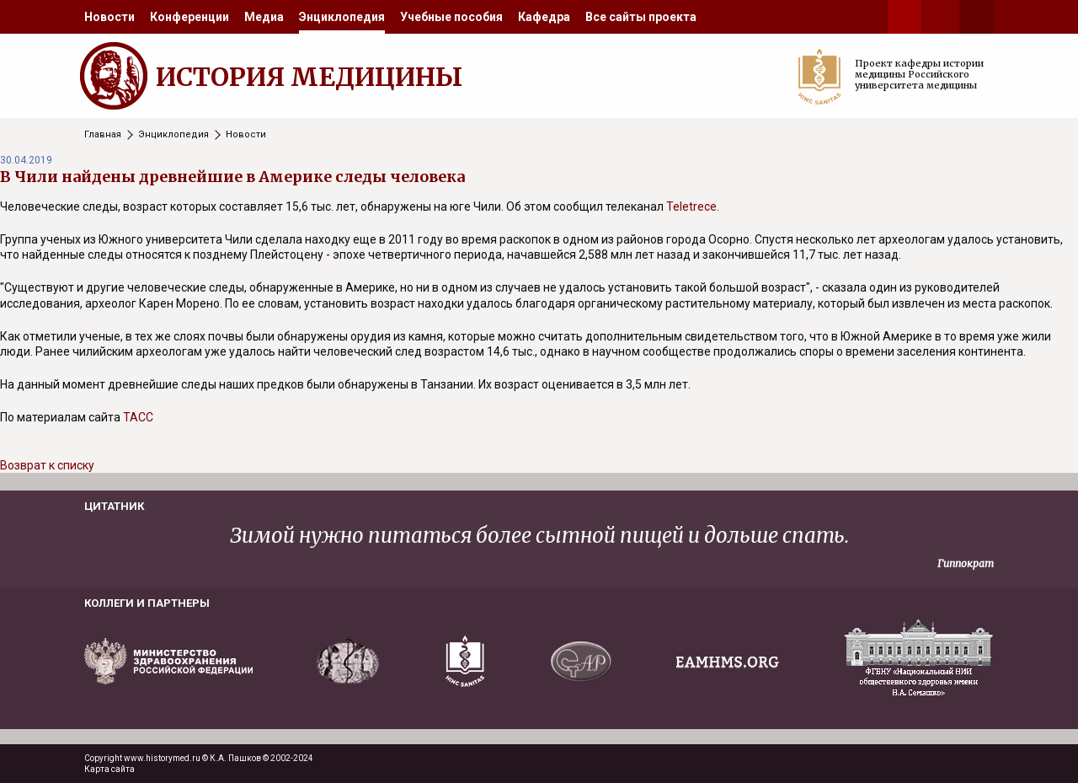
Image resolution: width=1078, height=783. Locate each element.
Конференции (189, 17)
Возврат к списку (47, 465)
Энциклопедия (342, 17)
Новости (109, 17)
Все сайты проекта (640, 17)
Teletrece (691, 206)
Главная (102, 134)
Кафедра (544, 17)
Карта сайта (109, 769)
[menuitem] (109, 17)
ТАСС (138, 417)
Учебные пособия (451, 17)
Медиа (264, 17)
